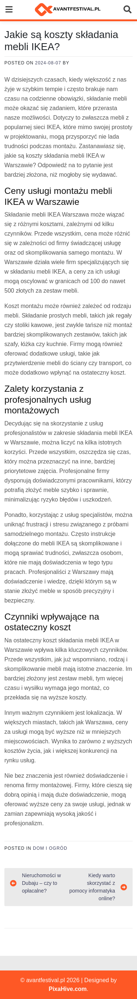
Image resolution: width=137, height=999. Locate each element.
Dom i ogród (50, 848)
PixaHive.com (68, 989)
